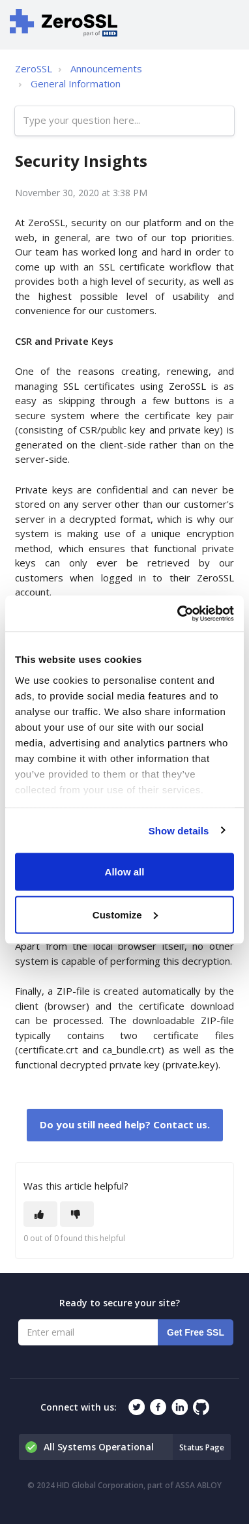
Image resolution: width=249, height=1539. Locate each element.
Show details (179, 830)
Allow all (125, 871)
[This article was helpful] (40, 1214)
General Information (76, 83)
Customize (125, 914)
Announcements (106, 68)
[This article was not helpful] (77, 1214)
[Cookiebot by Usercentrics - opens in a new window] (178, 613)
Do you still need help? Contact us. (125, 1124)
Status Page (201, 1447)
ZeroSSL (33, 68)
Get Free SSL (195, 1332)
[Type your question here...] (124, 121)
